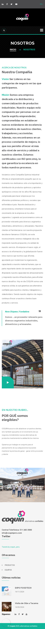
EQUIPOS (8, 570)
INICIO (13, 49)
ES (41, 4)
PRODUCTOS (10, 565)
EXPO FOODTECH (23, 588)
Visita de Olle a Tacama (26, 603)
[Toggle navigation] (41, 30)
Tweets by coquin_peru (11, 547)
